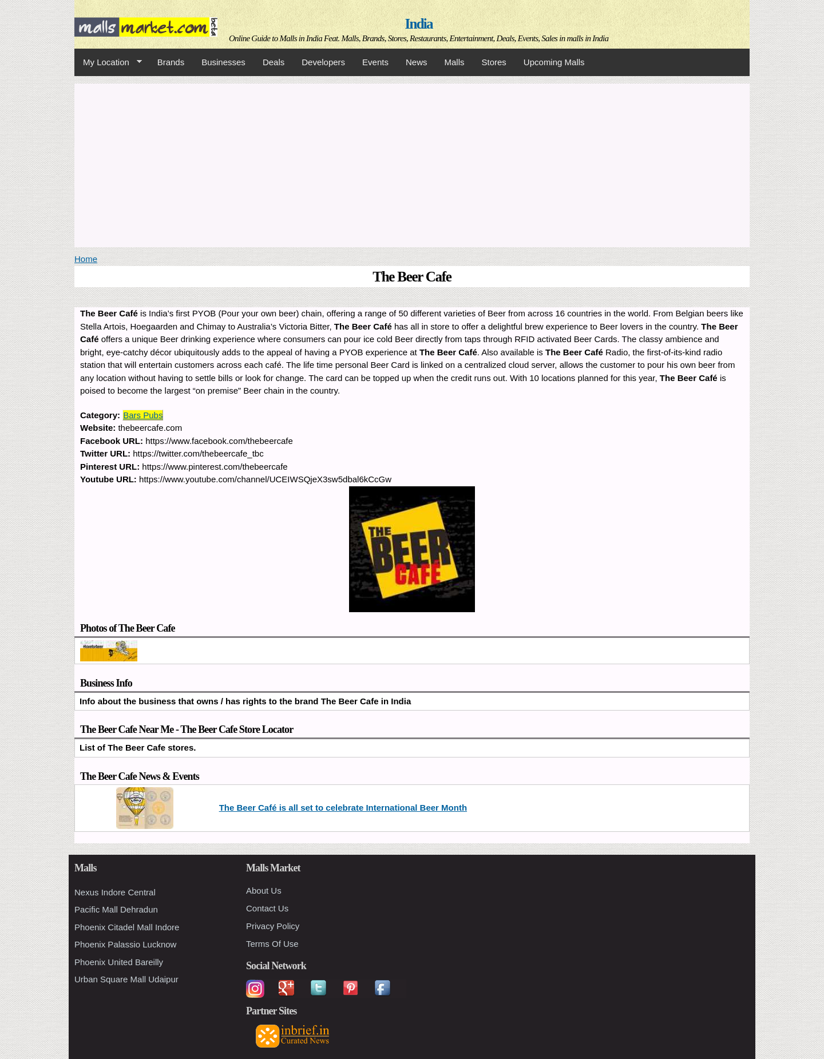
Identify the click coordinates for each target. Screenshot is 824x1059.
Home (85, 259)
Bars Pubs (143, 415)
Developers (323, 62)
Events (375, 62)
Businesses (223, 62)
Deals (273, 62)
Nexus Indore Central (115, 892)
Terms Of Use (272, 944)
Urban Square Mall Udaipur (126, 979)
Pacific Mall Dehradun (116, 909)
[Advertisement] (412, 164)
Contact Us (267, 908)
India (419, 23)
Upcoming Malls (554, 62)
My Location (108, 62)
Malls (454, 62)
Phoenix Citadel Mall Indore (126, 927)
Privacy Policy (272, 926)
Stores (494, 62)
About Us (264, 890)
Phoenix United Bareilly (118, 962)
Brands (171, 62)
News (416, 62)
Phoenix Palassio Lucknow (125, 944)
